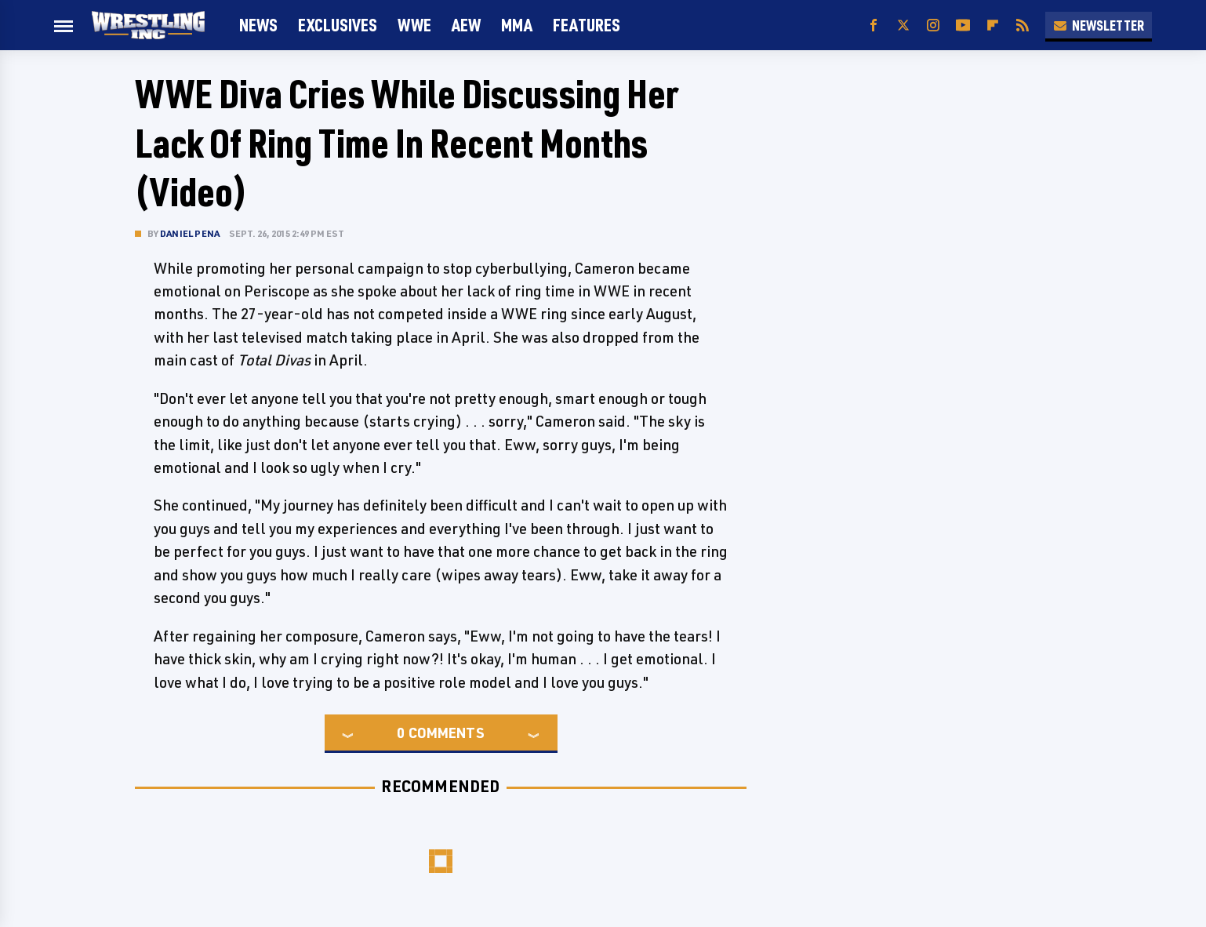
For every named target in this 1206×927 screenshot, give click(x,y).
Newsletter (1098, 25)
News (258, 24)
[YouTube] (963, 25)
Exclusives (337, 24)
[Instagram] (933, 25)
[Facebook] (873, 25)
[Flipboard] (993, 25)
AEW (466, 24)
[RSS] (1022, 25)
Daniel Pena (190, 233)
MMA (516, 24)
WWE (414, 24)
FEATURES (586, 24)
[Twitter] (903, 25)
